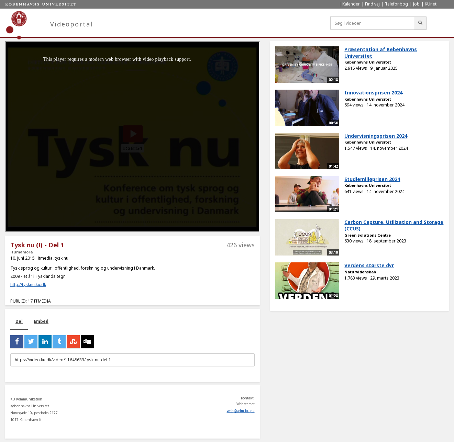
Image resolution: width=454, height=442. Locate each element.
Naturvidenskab (360, 271)
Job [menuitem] (416, 4)
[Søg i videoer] (372, 23)
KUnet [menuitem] (430, 4)
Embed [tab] (41, 321)
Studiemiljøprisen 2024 (372, 179)
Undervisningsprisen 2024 (375, 136)
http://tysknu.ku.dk (28, 284)
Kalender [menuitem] (351, 4)
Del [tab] (19, 321)
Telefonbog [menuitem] (396, 4)
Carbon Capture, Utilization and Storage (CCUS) (393, 225)
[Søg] (420, 23)
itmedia (45, 258)
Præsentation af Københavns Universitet (380, 52)
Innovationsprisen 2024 (373, 92)
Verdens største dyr (369, 265)
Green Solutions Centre (367, 235)
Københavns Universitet (367, 62)
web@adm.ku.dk (241, 410)
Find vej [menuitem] (372, 4)
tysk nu (61, 258)
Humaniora (21, 251)
